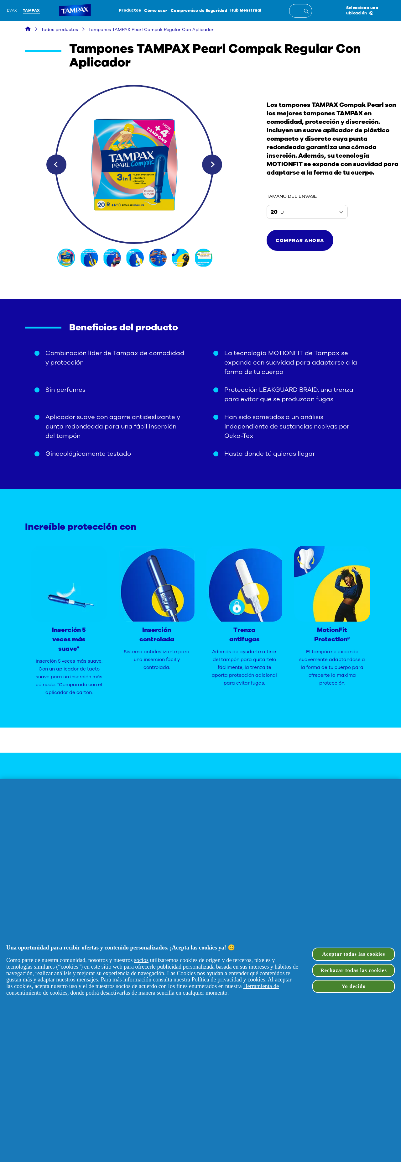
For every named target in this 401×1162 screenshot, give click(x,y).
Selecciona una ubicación (362, 10)
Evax (12, 10)
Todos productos (59, 30)
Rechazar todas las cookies (353, 970)
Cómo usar (156, 10)
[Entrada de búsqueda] (307, 11)
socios (141, 960)
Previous (56, 165)
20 (277, 212)
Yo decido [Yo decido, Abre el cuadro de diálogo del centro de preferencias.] (353, 986)
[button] (300, 240)
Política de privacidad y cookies (228, 979)
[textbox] (300, 11)
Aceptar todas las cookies (353, 954)
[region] (200, 970)
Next (212, 165)
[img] (66, 257)
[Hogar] (28, 29)
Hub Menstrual (246, 10)
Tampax (31, 10)
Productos (130, 10)
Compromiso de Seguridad (199, 10)
